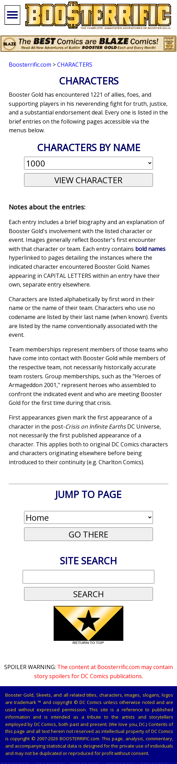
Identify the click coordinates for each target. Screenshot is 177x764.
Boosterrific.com (30, 64)
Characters (74, 64)
